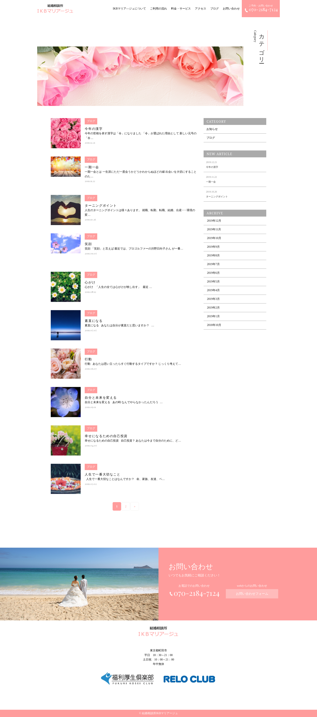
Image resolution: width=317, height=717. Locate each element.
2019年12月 (214, 223)
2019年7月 (213, 267)
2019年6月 (213, 275)
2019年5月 (213, 284)
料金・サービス (181, 8)
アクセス (200, 8)
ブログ (214, 8)
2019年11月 (214, 232)
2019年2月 (213, 310)
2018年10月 (214, 327)
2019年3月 (213, 301)
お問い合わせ (231, 8)
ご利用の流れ (158, 8)
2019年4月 (213, 293)
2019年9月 (213, 249)
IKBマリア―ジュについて (129, 8)
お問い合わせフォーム (252, 596)
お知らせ (212, 129)
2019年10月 (214, 241)
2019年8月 (213, 258)
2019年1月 (213, 319)
